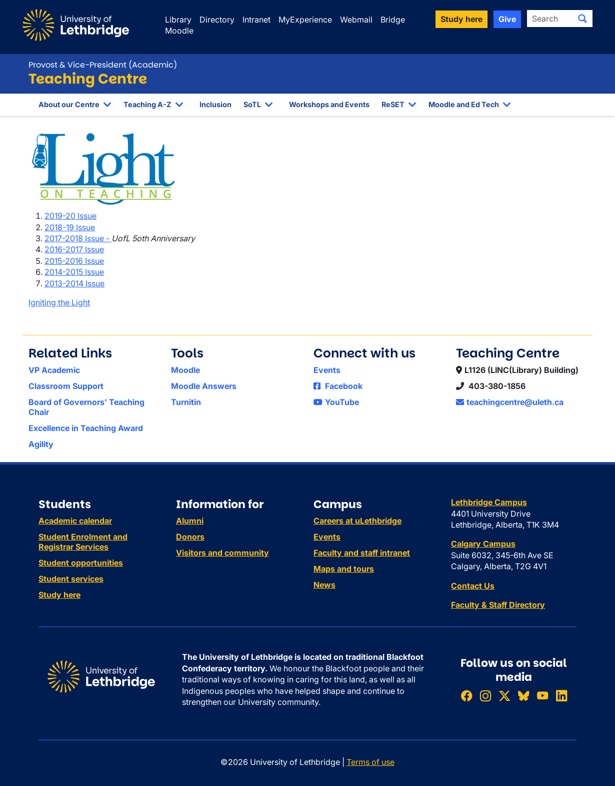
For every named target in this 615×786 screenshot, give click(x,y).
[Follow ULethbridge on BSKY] (524, 696)
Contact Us (472, 586)
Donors (190, 537)
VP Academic (54, 370)
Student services (71, 579)
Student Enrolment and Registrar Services (83, 542)
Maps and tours (344, 569)
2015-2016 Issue (74, 261)
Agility (41, 444)
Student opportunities (80, 563)
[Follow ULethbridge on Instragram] (486, 696)
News (325, 585)
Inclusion (216, 104)
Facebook (338, 386)
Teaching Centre (87, 79)
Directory (217, 20)
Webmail (356, 20)
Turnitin (186, 402)
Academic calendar (75, 521)
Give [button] (507, 19)
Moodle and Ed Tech (463, 104)
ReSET (393, 104)
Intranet (256, 20)
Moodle (179, 31)
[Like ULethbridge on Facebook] (466, 696)
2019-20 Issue (70, 216)
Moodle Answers (203, 386)
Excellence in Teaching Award (85, 428)
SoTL (252, 104)
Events (327, 370)
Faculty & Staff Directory (498, 605)
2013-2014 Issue (74, 283)
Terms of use (370, 762)
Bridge (392, 20)
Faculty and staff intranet (362, 553)
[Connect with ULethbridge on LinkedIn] (562, 696)
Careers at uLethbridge (358, 521)
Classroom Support (66, 386)
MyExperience (305, 20)
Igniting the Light (59, 302)
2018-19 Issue (69, 227)
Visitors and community (222, 553)
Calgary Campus (483, 544)
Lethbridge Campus (489, 502)
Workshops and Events (329, 104)
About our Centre (69, 104)
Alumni (190, 521)
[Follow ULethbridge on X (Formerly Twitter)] (504, 696)
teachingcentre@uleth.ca (510, 402)
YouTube (336, 402)
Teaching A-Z (148, 104)
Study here (59, 595)
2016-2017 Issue (74, 249)
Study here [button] (461, 19)
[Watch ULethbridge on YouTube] (542, 696)
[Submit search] (582, 18)
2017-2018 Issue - (78, 238)
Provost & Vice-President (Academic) (102, 65)
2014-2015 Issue (74, 272)
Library (178, 20)
